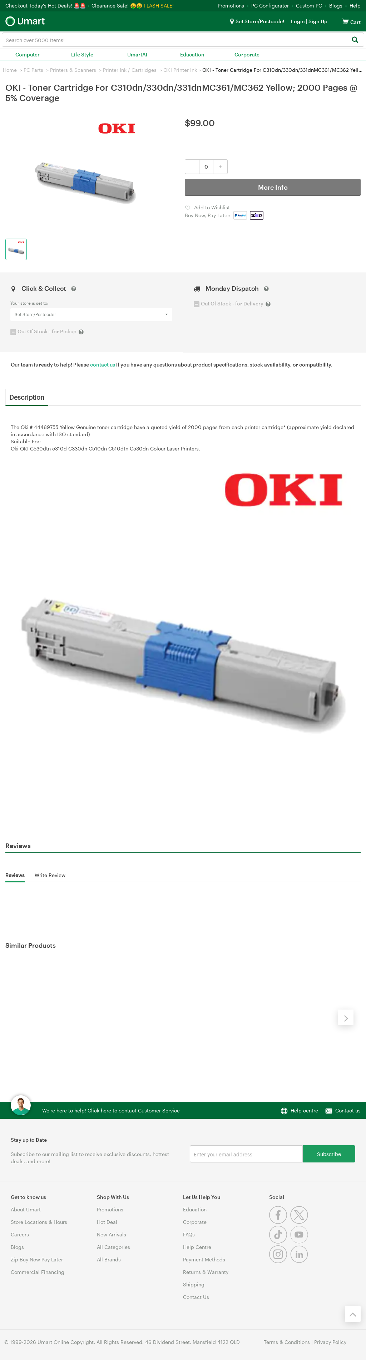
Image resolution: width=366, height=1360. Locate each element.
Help (355, 6)
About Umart (26, 1209)
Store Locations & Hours (39, 1222)
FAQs (189, 1234)
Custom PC (309, 6)
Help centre (304, 1110)
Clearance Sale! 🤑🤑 (117, 6)
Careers (20, 1234)
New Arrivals (111, 1234)
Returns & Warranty (205, 1272)
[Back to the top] (353, 1314)
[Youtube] (300, 1242)
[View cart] (345, 21)
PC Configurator (270, 6)
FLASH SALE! (159, 6)
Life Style (82, 54)
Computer (27, 54)
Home (10, 70)
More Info (273, 187)
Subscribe (329, 1153)
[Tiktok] (279, 1242)
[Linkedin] (300, 1261)
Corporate (246, 54)
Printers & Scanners (73, 70)
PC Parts (33, 70)
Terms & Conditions (287, 1342)
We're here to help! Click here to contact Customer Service (111, 1110)
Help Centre (197, 1247)
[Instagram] (279, 1261)
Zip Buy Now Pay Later (37, 1259)
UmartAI (137, 54)
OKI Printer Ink (180, 70)
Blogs (335, 6)
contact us (102, 365)
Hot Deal (107, 1222)
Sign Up (317, 21)
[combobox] (183, 39)
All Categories (113, 1247)
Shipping (193, 1284)
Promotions (231, 6)
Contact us (348, 1110)
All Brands (109, 1259)
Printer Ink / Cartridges (130, 70)
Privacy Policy (330, 1342)
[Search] (354, 40)
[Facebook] (279, 1222)
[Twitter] (300, 1222)
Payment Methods (204, 1259)
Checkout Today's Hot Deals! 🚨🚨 (46, 6)
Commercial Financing (37, 1272)
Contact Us (196, 1297)
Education (192, 54)
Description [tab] (26, 397)
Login (298, 21)
